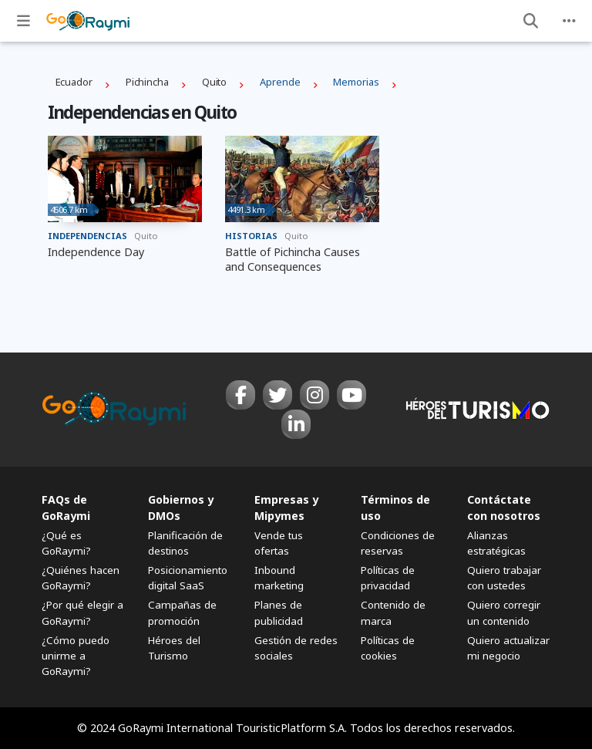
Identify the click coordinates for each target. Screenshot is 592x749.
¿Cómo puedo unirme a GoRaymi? (75, 655)
